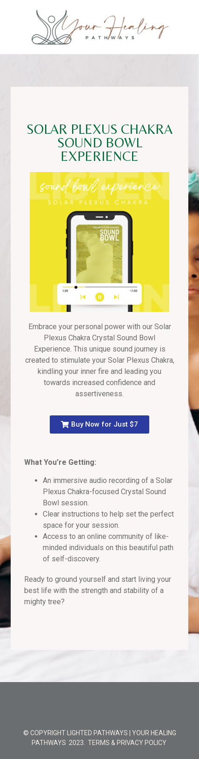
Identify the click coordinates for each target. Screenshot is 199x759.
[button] (99, 424)
